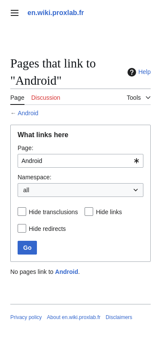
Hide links (109, 212)
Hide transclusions (53, 212)
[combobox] (80, 161)
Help (138, 72)
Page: (25, 147)
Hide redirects (47, 228)
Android (28, 113)
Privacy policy (26, 317)
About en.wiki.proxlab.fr (73, 317)
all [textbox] (26, 190)
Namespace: (35, 177)
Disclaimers (119, 317)
